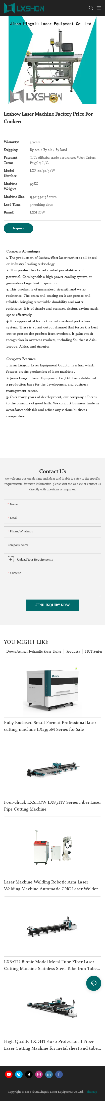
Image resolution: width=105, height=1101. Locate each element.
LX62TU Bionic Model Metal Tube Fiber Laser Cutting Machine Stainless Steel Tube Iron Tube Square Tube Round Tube (50, 966)
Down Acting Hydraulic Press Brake (33, 651)
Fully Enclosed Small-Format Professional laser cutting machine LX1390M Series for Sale (50, 726)
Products (73, 651)
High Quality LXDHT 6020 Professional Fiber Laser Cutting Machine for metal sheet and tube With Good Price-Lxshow (51, 1045)
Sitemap (92, 1091)
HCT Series (93, 651)
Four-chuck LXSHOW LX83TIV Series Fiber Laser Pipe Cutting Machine (52, 806)
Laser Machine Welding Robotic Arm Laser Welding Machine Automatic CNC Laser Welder (51, 885)
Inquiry (18, 228)
